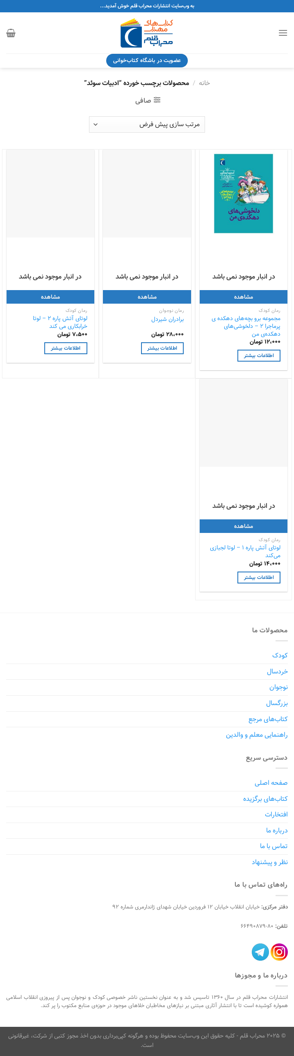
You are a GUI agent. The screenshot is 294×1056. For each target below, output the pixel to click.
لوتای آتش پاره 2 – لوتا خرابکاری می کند (60, 322)
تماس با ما (274, 846)
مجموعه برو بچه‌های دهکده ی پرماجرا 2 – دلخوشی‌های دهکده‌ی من (246, 326)
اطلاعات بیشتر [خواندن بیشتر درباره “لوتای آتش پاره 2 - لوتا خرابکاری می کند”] (66, 348)
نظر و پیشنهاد (270, 862)
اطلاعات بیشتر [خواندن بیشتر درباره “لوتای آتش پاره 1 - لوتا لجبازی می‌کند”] (259, 577)
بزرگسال (277, 703)
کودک (280, 655)
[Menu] (283, 33)
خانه (204, 83)
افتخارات (276, 814)
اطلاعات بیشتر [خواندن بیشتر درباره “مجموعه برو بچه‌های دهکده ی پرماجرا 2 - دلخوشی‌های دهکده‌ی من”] (259, 356)
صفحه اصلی (271, 783)
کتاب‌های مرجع (268, 719)
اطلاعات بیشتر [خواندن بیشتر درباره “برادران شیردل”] (162, 348)
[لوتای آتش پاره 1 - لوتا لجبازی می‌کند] (243, 423)
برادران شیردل (167, 319)
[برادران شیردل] (147, 193)
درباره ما (277, 830)
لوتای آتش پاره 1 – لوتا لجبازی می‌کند (245, 551)
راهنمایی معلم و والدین (257, 734)
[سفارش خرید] (147, 124)
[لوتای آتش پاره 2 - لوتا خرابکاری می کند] (50, 193)
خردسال (277, 671)
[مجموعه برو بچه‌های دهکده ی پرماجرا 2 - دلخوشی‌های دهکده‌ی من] (243, 193)
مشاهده (243, 297)
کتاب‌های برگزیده (265, 799)
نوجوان (278, 687)
